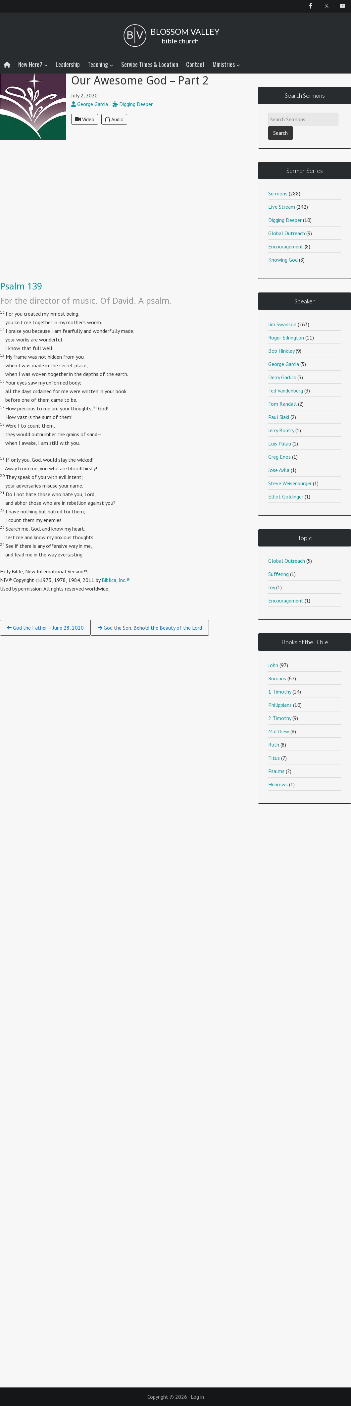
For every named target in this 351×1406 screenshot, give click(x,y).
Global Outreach (286, 233)
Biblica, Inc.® (116, 580)
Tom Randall (282, 403)
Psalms (276, 771)
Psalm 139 (21, 286)
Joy (271, 587)
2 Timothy (279, 718)
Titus (274, 758)
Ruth (273, 744)
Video (84, 119)
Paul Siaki (278, 417)
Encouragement (285, 246)
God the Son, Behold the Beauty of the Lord (150, 627)
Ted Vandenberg (285, 390)
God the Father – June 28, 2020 (45, 627)
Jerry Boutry (281, 430)
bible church (180, 41)
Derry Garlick (282, 377)
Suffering (278, 574)
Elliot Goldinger (285, 496)
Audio (114, 119)
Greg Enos (279, 456)
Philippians (280, 705)
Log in (197, 1396)
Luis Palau (279, 443)
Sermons (277, 193)
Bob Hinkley (281, 350)
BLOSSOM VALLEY (185, 31)
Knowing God (283, 259)
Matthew (278, 731)
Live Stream (281, 206)
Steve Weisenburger (290, 483)
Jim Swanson (282, 324)
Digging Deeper (285, 220)
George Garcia (283, 364)
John (273, 665)
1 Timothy (279, 691)
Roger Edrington (286, 337)
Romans (277, 678)
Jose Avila (278, 470)
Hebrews (278, 784)
